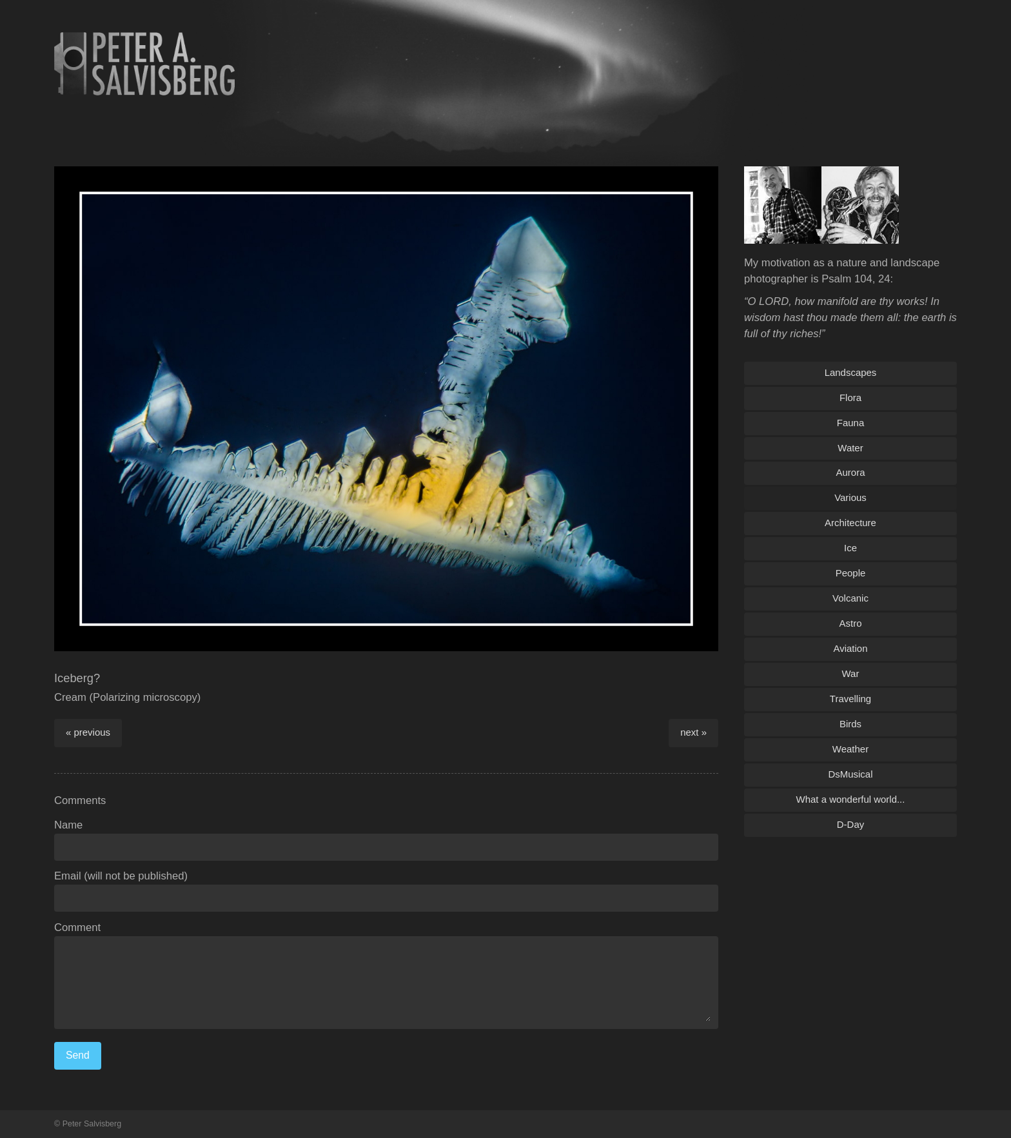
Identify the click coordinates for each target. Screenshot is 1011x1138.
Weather (850, 748)
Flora (850, 397)
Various (850, 497)
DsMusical (850, 774)
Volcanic (850, 598)
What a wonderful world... (850, 799)
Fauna (850, 422)
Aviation (851, 648)
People (851, 572)
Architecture (850, 522)
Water (850, 447)
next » (693, 732)
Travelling (850, 698)
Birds (850, 723)
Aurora (850, 472)
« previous (88, 732)
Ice (850, 547)
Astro (850, 623)
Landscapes (851, 372)
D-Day (850, 824)
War (850, 673)
